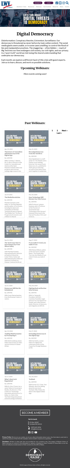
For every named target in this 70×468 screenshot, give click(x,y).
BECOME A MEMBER (35, 412)
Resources (31, 6)
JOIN (48, 3)
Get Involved (47, 6)
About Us (55, 6)
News (61, 6)
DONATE (38, 3)
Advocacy (39, 6)
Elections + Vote (21, 6)
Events (67, 6)
